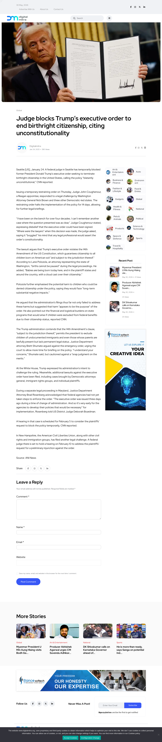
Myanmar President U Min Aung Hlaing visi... (131, 270)
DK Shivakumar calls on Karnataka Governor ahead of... (96, 650)
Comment (22, 496)
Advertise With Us (26, 9)
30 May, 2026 (22, 5)
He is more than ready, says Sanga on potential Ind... (130, 650)
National (86, 642)
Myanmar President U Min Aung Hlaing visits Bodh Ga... (29, 650)
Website (20, 557)
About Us (44, 9)
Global (19, 642)
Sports (119, 642)
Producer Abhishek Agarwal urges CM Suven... (131, 285)
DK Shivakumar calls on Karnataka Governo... (131, 305)
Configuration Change (90, 738)
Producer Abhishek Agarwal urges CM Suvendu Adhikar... (61, 650)
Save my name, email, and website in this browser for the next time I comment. (48, 573)
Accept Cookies (70, 738)
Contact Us (58, 9)
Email (20, 542)
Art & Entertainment (58, 642)
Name (20, 527)
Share (19, 468)
